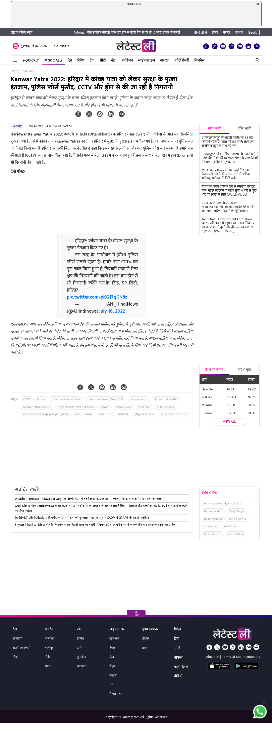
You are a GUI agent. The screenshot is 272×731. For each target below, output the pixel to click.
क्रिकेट (80, 638)
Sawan (105, 407)
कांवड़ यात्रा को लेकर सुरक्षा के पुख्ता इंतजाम (45, 414)
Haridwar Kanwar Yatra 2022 (106, 399)
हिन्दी (215, 32)
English (200, 32)
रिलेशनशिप (115, 694)
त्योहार (113, 675)
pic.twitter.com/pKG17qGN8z (97, 297)
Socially (53, 60)
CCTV (26, 399)
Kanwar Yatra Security (37, 407)
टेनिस (80, 648)
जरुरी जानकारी (21, 648)
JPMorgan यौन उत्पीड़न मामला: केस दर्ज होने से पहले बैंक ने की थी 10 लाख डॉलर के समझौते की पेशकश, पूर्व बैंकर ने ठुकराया (156, 32)
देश (70, 60)
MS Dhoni (230, 526)
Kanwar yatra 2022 (166, 399)
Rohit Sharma (237, 518)
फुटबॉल (81, 657)
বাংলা (239, 32)
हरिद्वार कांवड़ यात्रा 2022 (173, 414)
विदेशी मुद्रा (244, 370)
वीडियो (178, 677)
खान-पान (114, 638)
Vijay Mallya (236, 511)
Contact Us (252, 657)
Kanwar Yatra (139, 399)
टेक (92, 60)
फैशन (112, 657)
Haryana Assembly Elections (221, 503)
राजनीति (17, 638)
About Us (212, 657)
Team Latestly (35, 126)
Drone (41, 399)
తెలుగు (252, 32)
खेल (113, 60)
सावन (89, 414)
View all (229, 421)
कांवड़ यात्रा (144, 407)
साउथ (48, 666)
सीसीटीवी (123, 414)
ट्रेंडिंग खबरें (244, 128)
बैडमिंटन (82, 666)
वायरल (164, 60)
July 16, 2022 (112, 311)
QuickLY (31, 60)
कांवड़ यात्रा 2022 (166, 407)
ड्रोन (77, 414)
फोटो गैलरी (182, 60)
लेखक (145, 638)
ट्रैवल (112, 648)
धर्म (111, 684)
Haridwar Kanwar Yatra (66, 399)
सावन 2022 (105, 414)
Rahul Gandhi (212, 534)
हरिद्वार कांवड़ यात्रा (144, 414)
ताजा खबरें (59, 46)
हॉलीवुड (49, 648)
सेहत (112, 666)
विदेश (81, 60)
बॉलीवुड (49, 638)
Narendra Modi (213, 511)
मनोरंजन (127, 60)
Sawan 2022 (123, 407)
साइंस (145, 648)
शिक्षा (15, 657)
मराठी (226, 32)
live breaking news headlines (76, 407)
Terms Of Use (231, 657)
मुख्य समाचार (150, 629)
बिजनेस (199, 60)
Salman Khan (235, 534)
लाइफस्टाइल (146, 60)
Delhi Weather (213, 518)
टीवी (47, 657)
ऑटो (103, 60)
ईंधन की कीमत (214, 370)
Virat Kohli (211, 526)
